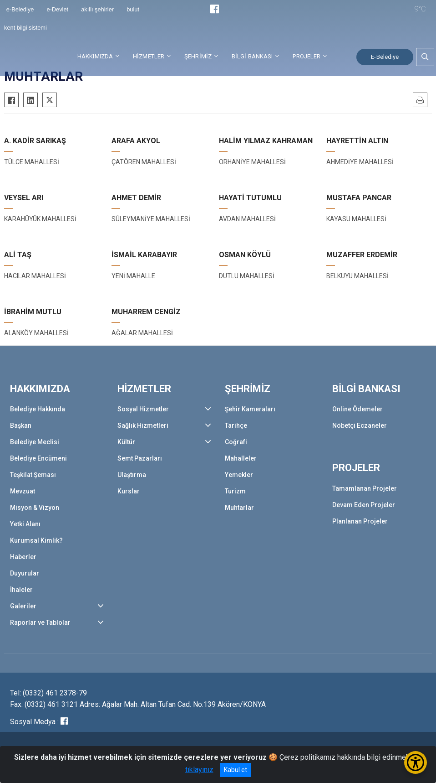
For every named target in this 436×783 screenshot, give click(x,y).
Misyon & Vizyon (34, 507)
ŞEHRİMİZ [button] (198, 56)
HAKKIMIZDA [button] (95, 56)
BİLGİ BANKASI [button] (252, 56)
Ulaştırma (131, 474)
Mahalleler (241, 458)
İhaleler (21, 589)
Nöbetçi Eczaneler (359, 425)
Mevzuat (22, 491)
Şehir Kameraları (250, 409)
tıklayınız (199, 769)
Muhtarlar (239, 507)
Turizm (235, 491)
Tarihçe (236, 425)
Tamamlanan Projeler (364, 488)
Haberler (23, 556)
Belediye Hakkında (37, 409)
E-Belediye (385, 56)
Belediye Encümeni (38, 458)
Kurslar (128, 491)
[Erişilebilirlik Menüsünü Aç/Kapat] (415, 762)
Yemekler (239, 474)
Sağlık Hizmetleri (142, 425)
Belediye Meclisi (34, 442)
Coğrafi (236, 442)
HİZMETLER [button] (148, 56)
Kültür (126, 442)
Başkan (20, 425)
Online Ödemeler (357, 409)
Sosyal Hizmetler (143, 409)
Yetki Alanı (25, 524)
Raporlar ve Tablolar (40, 622)
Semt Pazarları (139, 458)
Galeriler (23, 606)
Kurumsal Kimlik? (36, 540)
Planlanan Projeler (360, 521)
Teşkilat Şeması (33, 474)
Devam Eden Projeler (363, 504)
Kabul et (235, 769)
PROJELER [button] (306, 56)
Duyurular (24, 573)
